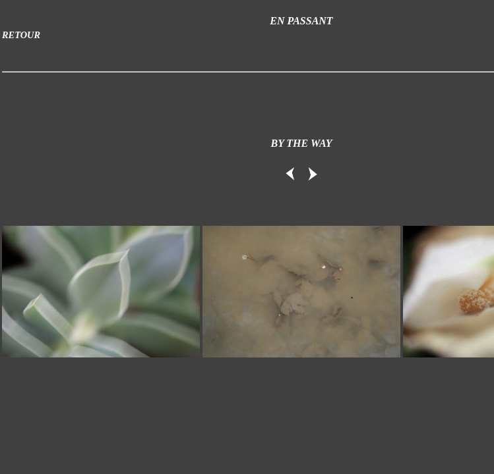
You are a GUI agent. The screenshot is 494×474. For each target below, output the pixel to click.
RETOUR (21, 35)
